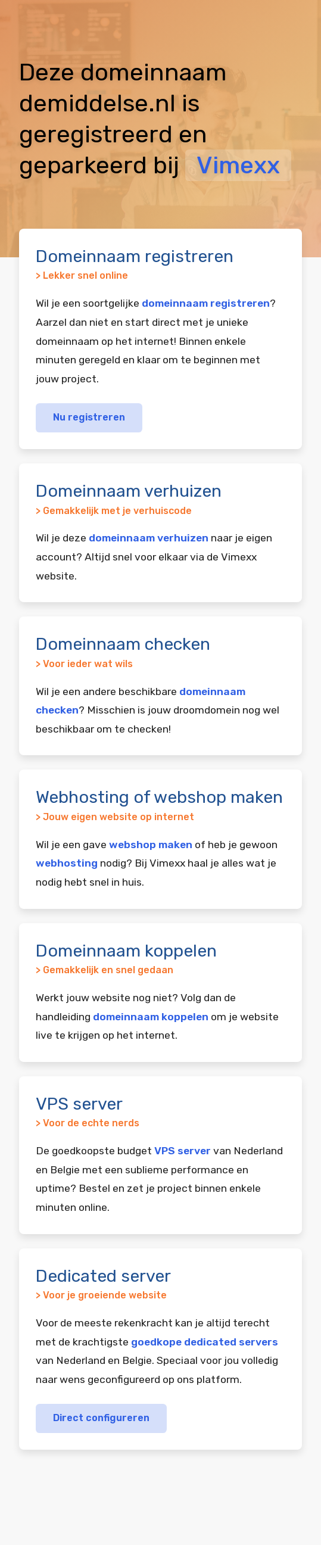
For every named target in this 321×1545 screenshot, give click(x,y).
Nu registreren (89, 417)
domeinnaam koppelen (150, 1017)
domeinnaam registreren (206, 303)
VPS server (182, 1151)
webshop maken (150, 845)
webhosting (67, 863)
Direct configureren (101, 1417)
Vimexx (238, 165)
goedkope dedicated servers (204, 1342)
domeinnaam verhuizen (148, 538)
